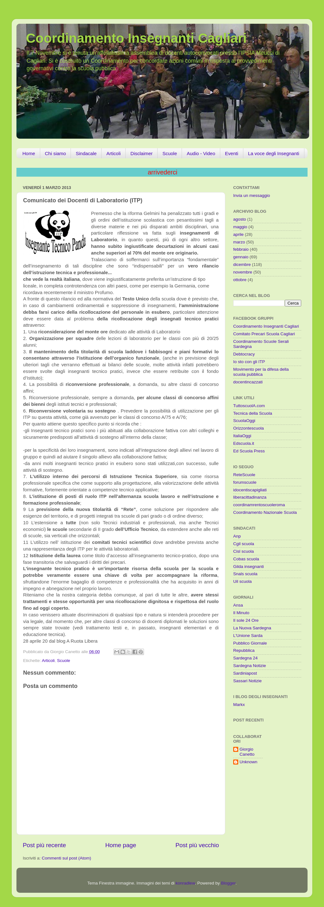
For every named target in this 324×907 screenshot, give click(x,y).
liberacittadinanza (249, 497)
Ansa (238, 605)
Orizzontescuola (248, 428)
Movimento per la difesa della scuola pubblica (261, 372)
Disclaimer (141, 153)
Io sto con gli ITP (249, 361)
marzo (239, 242)
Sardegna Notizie (249, 665)
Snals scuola (245, 573)
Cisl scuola (243, 551)
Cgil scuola (243, 543)
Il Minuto (241, 612)
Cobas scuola (246, 559)
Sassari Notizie (247, 680)
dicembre (242, 264)
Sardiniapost (245, 673)
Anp (237, 536)
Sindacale (86, 153)
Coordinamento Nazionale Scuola (265, 512)
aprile (238, 234)
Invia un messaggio (251, 195)
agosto (239, 219)
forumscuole (245, 482)
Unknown (248, 761)
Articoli (113, 153)
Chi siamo (55, 153)
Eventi (231, 153)
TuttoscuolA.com (249, 405)
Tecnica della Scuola (252, 413)
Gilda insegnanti (248, 566)
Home (28, 153)
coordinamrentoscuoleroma (259, 504)
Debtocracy (244, 354)
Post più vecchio (197, 845)
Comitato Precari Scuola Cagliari (264, 333)
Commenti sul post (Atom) (66, 858)
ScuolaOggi (244, 420)
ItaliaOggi (242, 435)
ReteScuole (244, 474)
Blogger (228, 883)
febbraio (241, 249)
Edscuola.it (243, 443)
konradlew (185, 883)
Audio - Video (201, 153)
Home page (120, 845)
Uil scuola (242, 581)
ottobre (239, 279)
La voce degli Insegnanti (273, 153)
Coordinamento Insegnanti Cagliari (136, 38)
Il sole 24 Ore (246, 620)
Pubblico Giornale (250, 643)
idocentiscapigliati (250, 490)
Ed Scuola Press (249, 451)
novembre (242, 272)
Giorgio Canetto (247, 752)
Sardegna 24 (245, 658)
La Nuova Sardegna (252, 628)
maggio (240, 226)
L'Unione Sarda (248, 635)
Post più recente (44, 845)
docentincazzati (248, 382)
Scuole (169, 153)
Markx (239, 704)
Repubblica (244, 650)
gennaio (240, 257)
